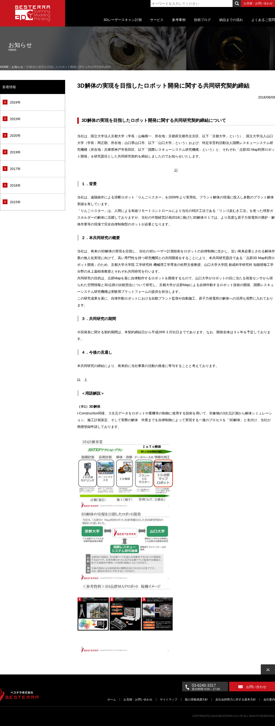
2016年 (15, 185)
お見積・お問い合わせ (258, 3)
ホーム (111, 699)
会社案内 (269, 699)
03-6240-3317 (210, 687)
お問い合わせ (256, 687)
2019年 (15, 152)
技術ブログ (202, 20)
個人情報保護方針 (196, 699)
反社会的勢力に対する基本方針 (235, 699)
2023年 (15, 119)
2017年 (15, 169)
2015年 (15, 202)
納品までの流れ (231, 20)
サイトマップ (168, 699)
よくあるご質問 (263, 20)
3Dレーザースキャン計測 (122, 20)
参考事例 (179, 20)
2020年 (15, 135)
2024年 (15, 102)
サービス (157, 20)
